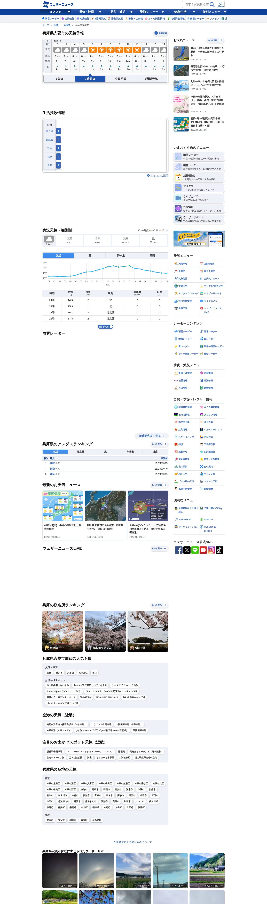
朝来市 (72, 820)
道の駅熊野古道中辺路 (146, 757)
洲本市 (129, 789)
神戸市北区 (158, 783)
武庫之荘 (83, 672)
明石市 (106, 789)
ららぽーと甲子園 (105, 757)
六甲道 (70, 672)
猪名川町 (153, 801)
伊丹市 (152, 789)
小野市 (143, 795)
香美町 (84, 820)
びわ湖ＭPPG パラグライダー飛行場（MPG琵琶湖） (102, 730)
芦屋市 (141, 789)
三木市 (109, 795)
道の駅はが (85, 697)
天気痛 (49, 139)
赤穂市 (75, 795)
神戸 (52, 463)
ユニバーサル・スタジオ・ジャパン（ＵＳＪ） (90, 751)
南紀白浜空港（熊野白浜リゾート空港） (67, 724)
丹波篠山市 (63, 801)
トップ (45, 25)
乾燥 (49, 148)
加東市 (127, 801)
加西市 (50, 801)
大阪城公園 (124, 757)
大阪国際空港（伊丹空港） (129, 724)
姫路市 (84, 789)
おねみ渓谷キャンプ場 (134, 697)
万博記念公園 (75, 757)
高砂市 (120, 795)
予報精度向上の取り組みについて (133, 842)
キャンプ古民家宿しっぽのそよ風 (90, 685)
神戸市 (59, 672)
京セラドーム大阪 (55, 757)
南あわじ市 (90, 801)
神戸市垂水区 (141, 783)
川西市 (132, 795)
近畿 (56, 25)
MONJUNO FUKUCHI (107, 697)
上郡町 (130, 807)
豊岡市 (50, 820)
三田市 (155, 795)
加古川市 (62, 795)
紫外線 (49, 131)
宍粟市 (116, 801)
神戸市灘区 (70, 783)
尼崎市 (95, 789)
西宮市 (118, 789)
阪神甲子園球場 (54, 751)
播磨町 (72, 807)
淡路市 (104, 801)
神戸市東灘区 (53, 783)
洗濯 (49, 165)
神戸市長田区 (105, 783)
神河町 (107, 807)
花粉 (49, 157)
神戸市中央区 (53, 789)
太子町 (118, 807)
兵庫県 (67, 25)
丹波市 (77, 801)
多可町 (50, 807)
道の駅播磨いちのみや (58, 685)
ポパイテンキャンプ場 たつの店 (62, 703)
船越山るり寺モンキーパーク (61, 697)
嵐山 (89, 757)
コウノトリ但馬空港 (101, 724)
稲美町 (61, 807)
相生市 (50, 795)
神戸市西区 (70, 789)
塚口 (94, 672)
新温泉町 (96, 820)
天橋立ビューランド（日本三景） (146, 751)
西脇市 (86, 795)
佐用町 (141, 807)
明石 (52, 474)
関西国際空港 (139, 730)
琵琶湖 (121, 751)
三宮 (49, 672)
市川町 (84, 807)
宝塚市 (98, 795)
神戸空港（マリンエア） (59, 730)
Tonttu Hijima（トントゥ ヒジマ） (64, 691)
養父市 (61, 820)
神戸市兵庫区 (87, 783)
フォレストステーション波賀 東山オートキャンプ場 (112, 691)
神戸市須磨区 (123, 783)
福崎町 (95, 807)
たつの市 (139, 801)
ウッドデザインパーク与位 (125, 685)
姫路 (52, 468)
